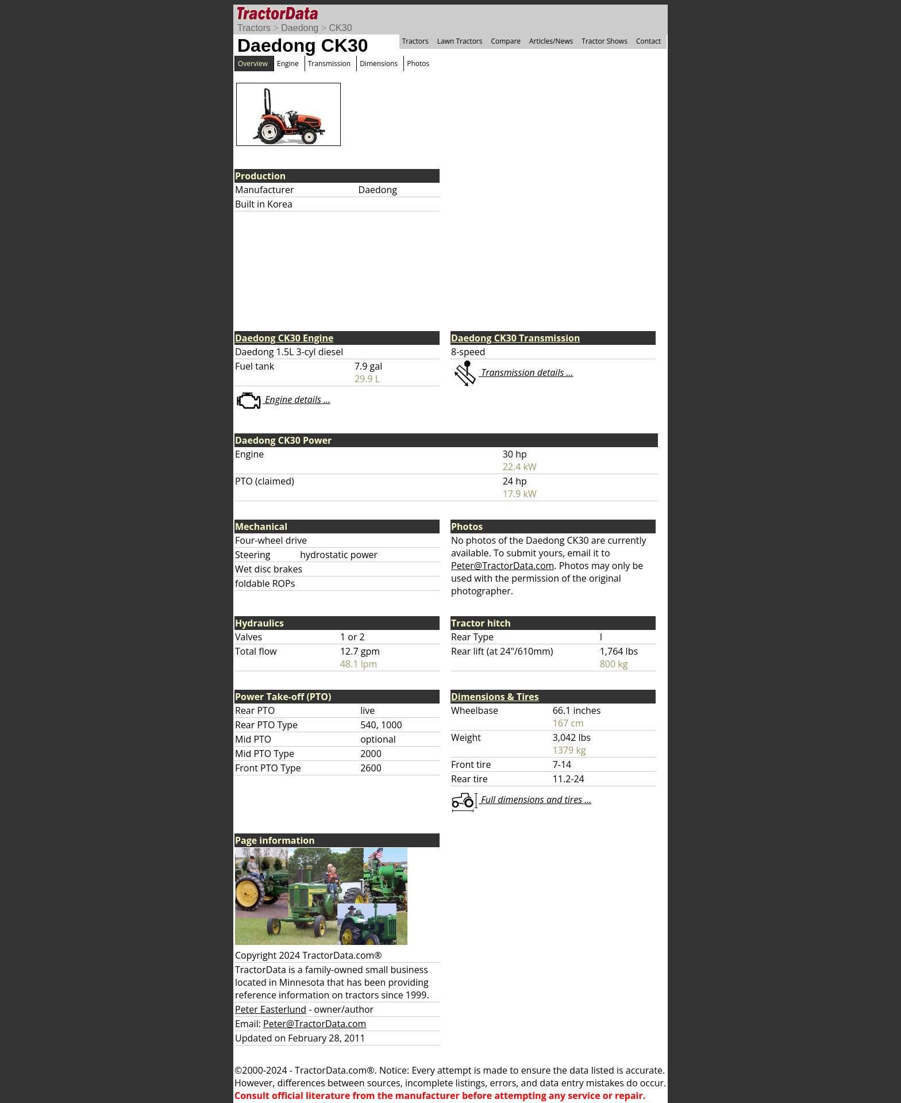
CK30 (340, 28)
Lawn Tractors (460, 41)
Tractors (254, 28)
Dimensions (379, 63)
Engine (288, 63)
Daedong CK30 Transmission (515, 338)
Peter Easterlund (270, 1009)
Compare (506, 41)
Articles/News (551, 41)
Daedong (299, 28)
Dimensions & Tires (495, 696)
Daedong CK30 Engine (284, 338)
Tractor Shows (604, 41)
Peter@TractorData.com (502, 565)
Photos (418, 63)
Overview (253, 63)
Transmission (329, 63)
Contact (648, 41)
